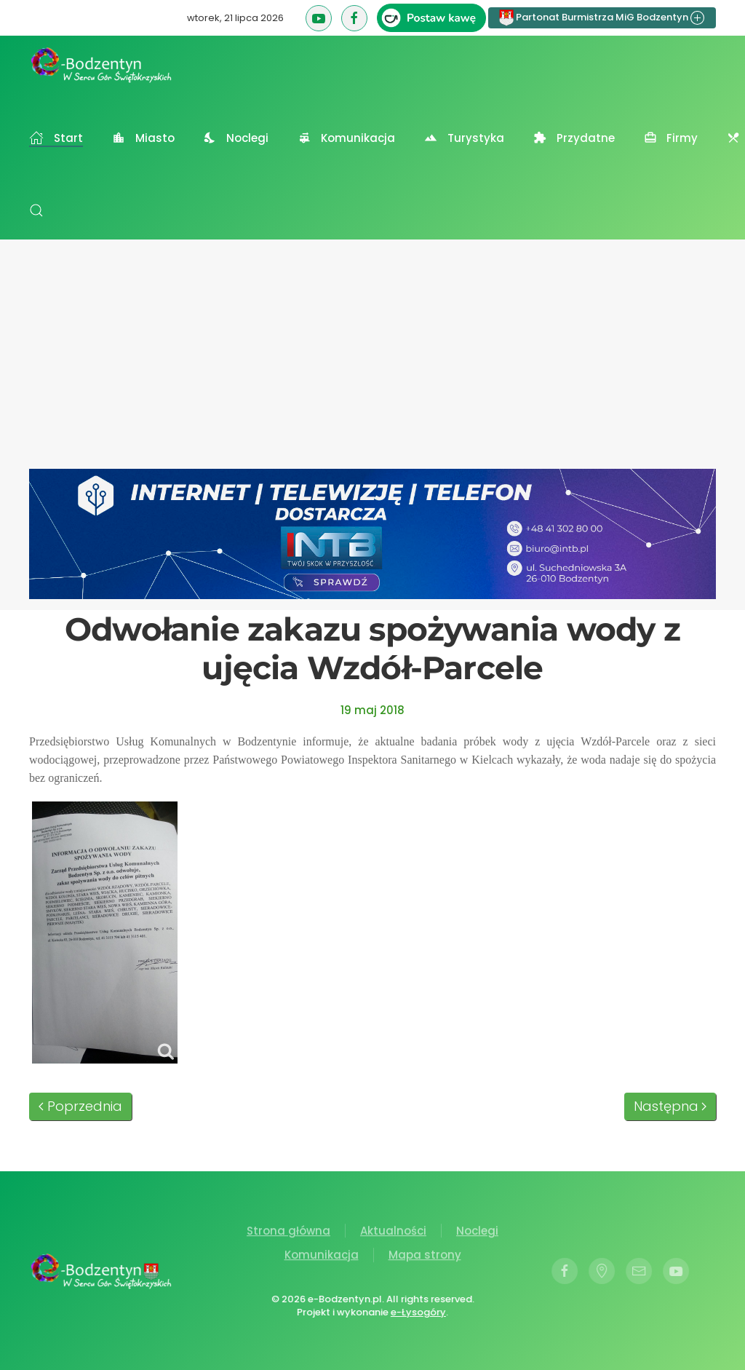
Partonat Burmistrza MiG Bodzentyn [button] (602, 17)
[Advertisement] (372, 360)
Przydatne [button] (574, 138)
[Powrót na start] (102, 65)
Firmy (671, 138)
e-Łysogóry (417, 1312)
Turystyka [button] (464, 138)
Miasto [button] (143, 138)
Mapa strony (425, 1256)
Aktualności (393, 1232)
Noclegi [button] (236, 138)
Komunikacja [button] (346, 138)
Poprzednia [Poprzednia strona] (80, 1106)
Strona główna (288, 1232)
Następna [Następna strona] (670, 1106)
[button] (36, 210)
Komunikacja (321, 1256)
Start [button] (56, 138)
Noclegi (477, 1232)
